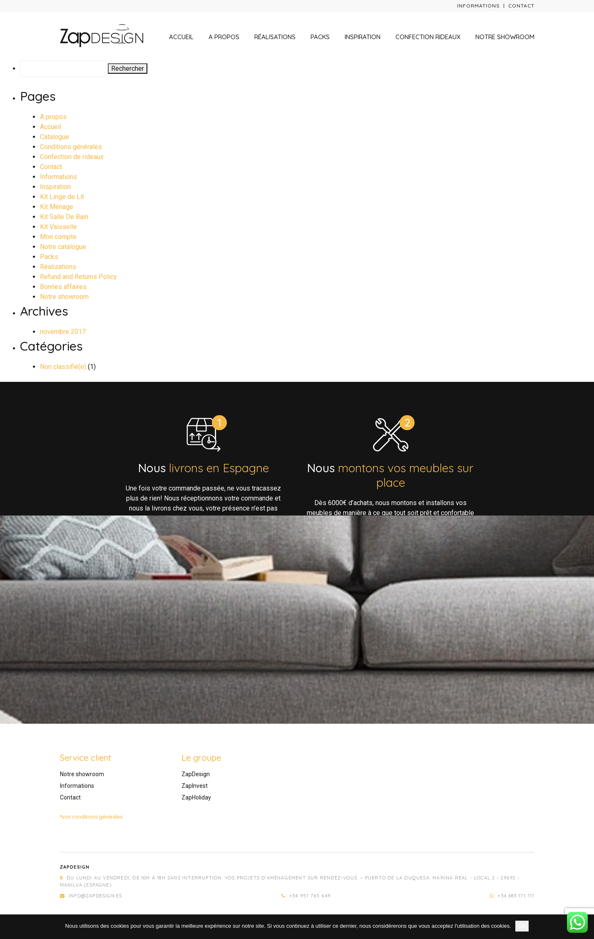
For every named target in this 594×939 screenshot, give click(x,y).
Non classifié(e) (63, 367)
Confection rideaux (427, 37)
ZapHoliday (196, 797)
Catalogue (54, 137)
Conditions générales (71, 147)
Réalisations (275, 37)
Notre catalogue (63, 247)
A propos (224, 37)
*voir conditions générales (91, 817)
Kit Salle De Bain (64, 217)
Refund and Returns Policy (78, 277)
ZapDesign (195, 774)
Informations (478, 5)
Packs (320, 37)
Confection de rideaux (72, 157)
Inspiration (362, 37)
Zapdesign (75, 867)
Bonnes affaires (63, 287)
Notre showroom (504, 37)
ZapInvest (194, 785)
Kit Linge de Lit (62, 197)
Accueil (181, 37)
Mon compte (58, 237)
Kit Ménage (56, 207)
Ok (522, 926)
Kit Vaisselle (58, 227)
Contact (521, 5)
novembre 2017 (63, 332)
